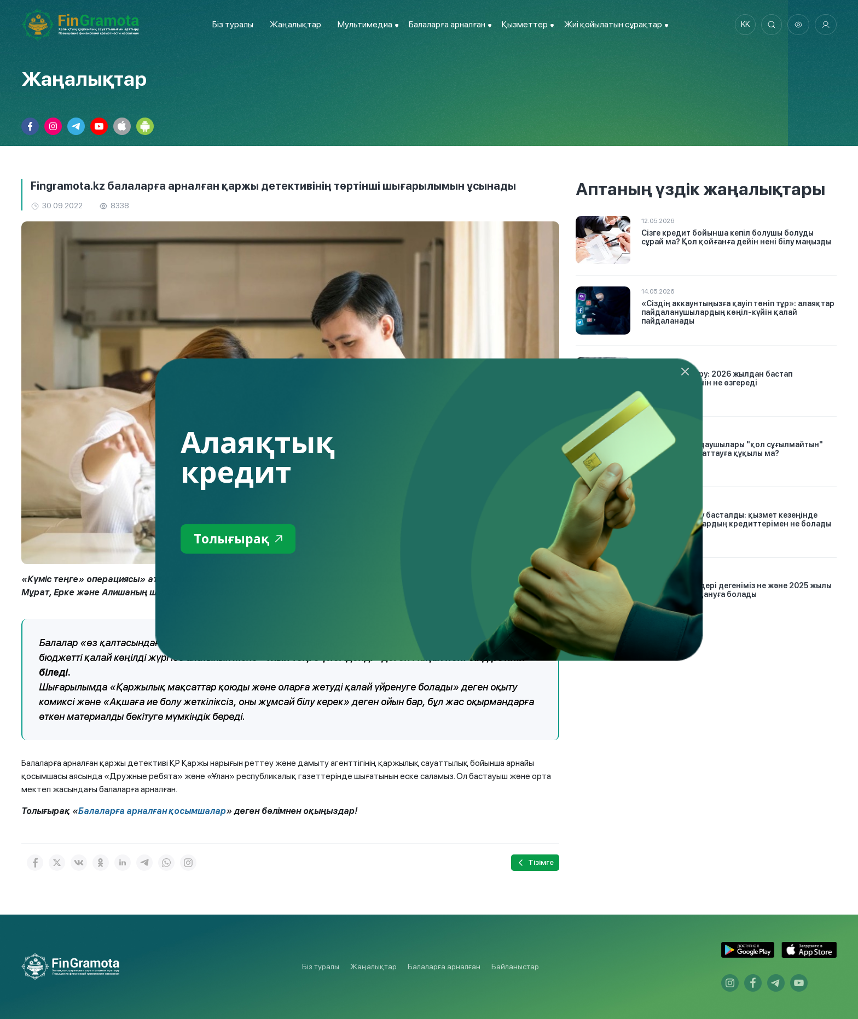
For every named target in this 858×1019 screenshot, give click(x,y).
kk (743, 24)
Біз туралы (231, 24)
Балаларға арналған (444, 966)
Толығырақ (240, 539)
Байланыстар (515, 966)
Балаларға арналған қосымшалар (153, 811)
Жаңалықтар (294, 24)
